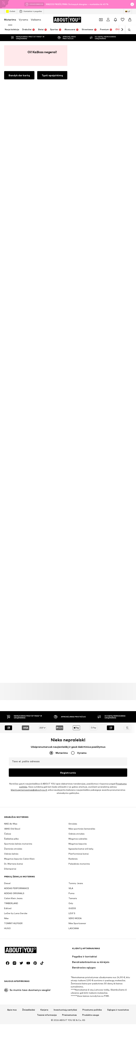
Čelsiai (7, 460)
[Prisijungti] (108, 20)
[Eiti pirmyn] (122, 29)
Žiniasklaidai (28, 742)
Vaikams (36, 19)
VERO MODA (75, 544)
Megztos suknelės (78, 465)
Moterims (10, 19)
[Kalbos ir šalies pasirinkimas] (128, 11)
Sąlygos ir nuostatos (118, 742)
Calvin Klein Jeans (13, 524)
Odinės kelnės (11, 480)
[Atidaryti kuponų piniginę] (101, 20)
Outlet (10, 11)
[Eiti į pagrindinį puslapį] (67, 20)
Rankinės (73, 485)
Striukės (73, 450)
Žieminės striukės (13, 475)
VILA (71, 514)
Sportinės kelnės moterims (18, 470)
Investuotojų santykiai (65, 742)
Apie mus (12, 742)
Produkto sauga (90, 748)
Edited (7, 534)
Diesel (7, 509)
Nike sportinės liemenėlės (82, 455)
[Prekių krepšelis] (130, 20)
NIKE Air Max (10, 450)
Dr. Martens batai (13, 490)
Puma (71, 519)
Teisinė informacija (47, 748)
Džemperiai (10, 495)
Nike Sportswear (77, 549)
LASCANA (74, 554)
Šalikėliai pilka (11, 465)
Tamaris (73, 524)
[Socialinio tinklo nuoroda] (8, 696)
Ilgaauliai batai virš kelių (81, 475)
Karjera (44, 742)
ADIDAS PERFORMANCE (16, 514)
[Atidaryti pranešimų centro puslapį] (115, 20)
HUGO (7, 554)
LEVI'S (72, 539)
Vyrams (23, 19)
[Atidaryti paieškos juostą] (128, 29)
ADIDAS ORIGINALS (14, 519)
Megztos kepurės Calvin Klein (19, 485)
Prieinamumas (69, 748)
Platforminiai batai (79, 480)
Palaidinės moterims (79, 490)
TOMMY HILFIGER (13, 549)
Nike (6, 544)
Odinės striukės (77, 460)
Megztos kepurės (78, 470)
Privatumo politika (92, 742)
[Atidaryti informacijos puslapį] (132, 4)
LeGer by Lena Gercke (15, 539)
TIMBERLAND (11, 529)
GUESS (72, 534)
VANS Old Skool (12, 455)
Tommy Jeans (76, 509)
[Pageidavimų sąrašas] (123, 20)
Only (71, 529)
